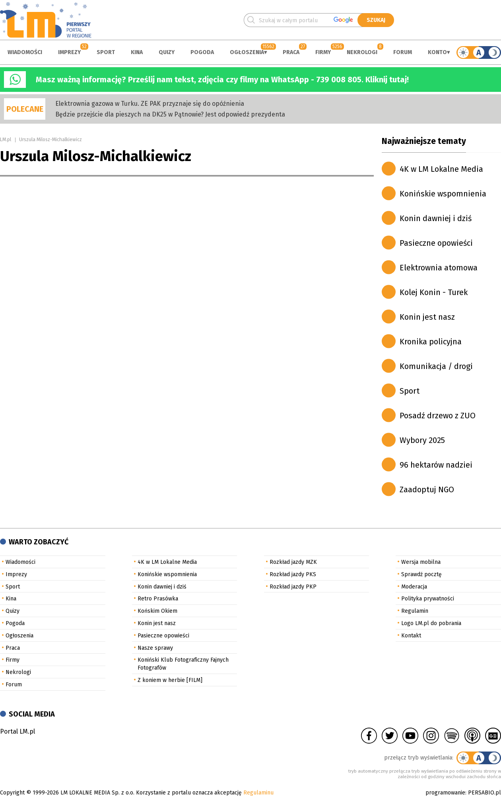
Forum (402, 52)
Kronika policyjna (431, 341)
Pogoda (202, 52)
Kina (137, 52)
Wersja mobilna (421, 562)
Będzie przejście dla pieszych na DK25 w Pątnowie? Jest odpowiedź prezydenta (170, 114)
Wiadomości (25, 52)
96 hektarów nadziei (436, 465)
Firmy (323, 52)
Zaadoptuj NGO (427, 489)
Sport (106, 52)
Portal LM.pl (17, 731)
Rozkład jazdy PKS (293, 574)
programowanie (445, 792)
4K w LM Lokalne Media (441, 169)
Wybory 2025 (422, 440)
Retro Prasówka (158, 598)
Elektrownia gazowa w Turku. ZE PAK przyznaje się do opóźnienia (149, 103)
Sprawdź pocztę (421, 574)
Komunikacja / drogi (436, 366)
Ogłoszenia (247, 52)
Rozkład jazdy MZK (293, 562)
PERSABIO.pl (484, 792)
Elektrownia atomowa (439, 267)
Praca (291, 52)
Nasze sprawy (155, 648)
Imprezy (69, 52)
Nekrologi (362, 52)
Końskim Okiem (157, 611)
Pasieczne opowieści (436, 243)
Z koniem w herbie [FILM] (170, 680)
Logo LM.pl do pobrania (431, 623)
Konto (437, 52)
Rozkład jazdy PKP (293, 586)
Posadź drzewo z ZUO (438, 415)
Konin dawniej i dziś (436, 218)
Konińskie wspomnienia (443, 193)
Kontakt (411, 635)
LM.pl (5, 139)
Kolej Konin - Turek (434, 292)
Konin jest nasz (427, 317)
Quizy (167, 52)
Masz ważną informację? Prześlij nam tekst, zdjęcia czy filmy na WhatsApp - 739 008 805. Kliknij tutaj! (222, 79)
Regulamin (414, 611)
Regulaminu (258, 792)
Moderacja (414, 586)
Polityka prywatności (427, 598)
